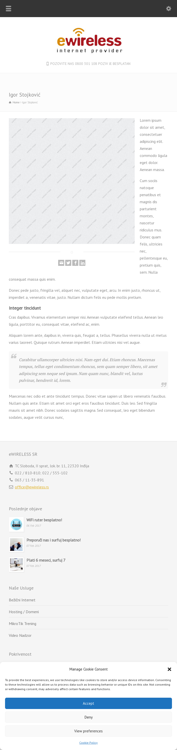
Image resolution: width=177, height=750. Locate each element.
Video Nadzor (20, 635)
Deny (89, 717)
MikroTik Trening (22, 623)
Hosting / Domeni (24, 611)
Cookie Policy (88, 742)
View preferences (88, 731)
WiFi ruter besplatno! (44, 519)
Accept (88, 703)
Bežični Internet (22, 599)
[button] (169, 669)
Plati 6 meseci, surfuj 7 (45, 560)
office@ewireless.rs (32, 486)
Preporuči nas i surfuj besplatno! (53, 540)
